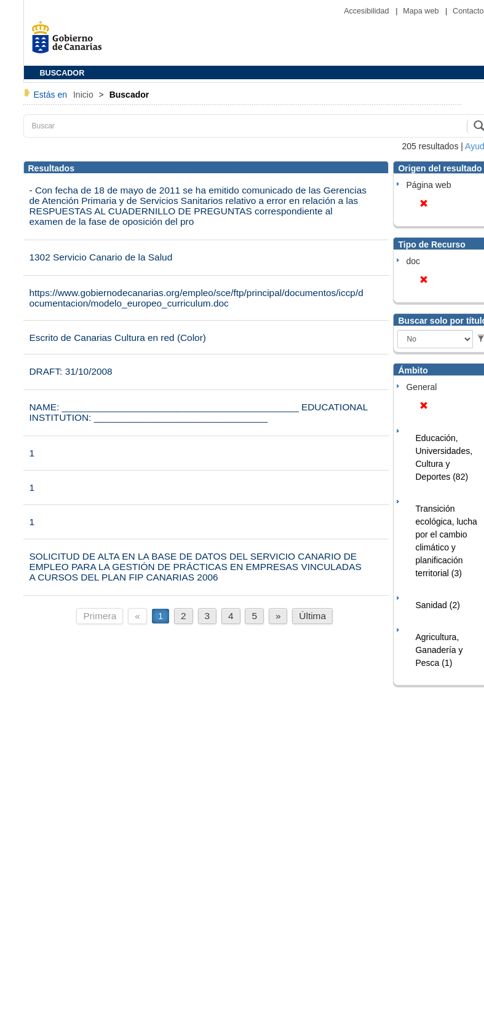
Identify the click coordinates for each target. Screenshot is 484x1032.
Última (312, 616)
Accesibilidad (367, 11)
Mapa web (422, 11)
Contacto (468, 11)
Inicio (84, 95)
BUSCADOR (62, 73)
